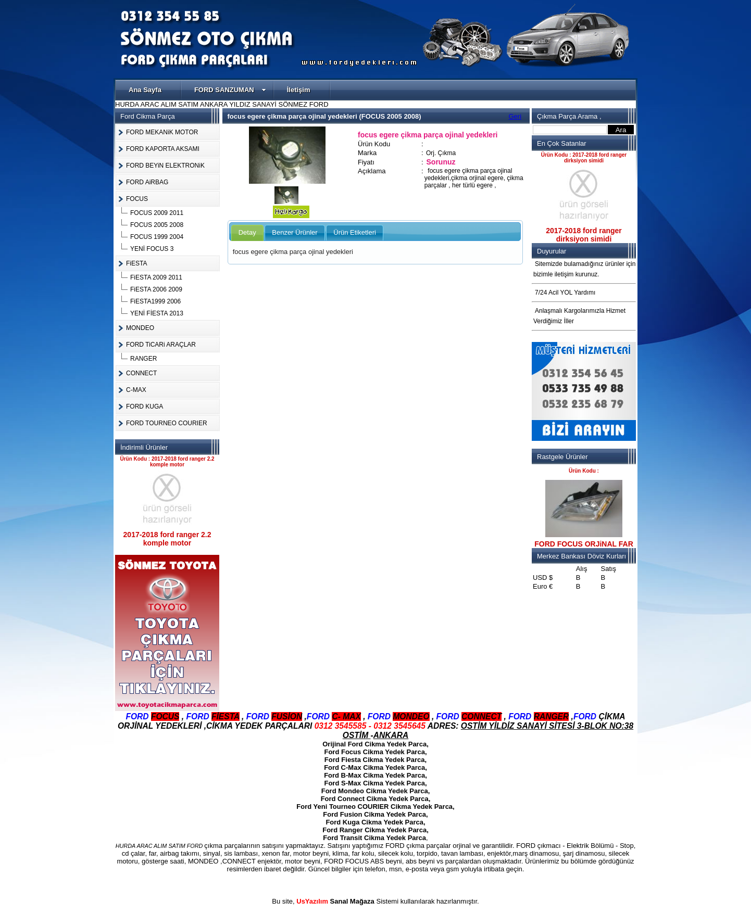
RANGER (143, 358)
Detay (247, 232)
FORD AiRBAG (147, 182)
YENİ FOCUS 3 (151, 248)
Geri (515, 116)
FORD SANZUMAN (230, 90)
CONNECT (141, 373)
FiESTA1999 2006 (155, 301)
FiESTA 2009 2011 (156, 277)
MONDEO (140, 328)
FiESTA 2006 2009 (156, 289)
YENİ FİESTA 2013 (156, 313)
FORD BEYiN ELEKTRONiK (165, 165)
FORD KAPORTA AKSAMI (162, 149)
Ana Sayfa (145, 90)
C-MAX (136, 389)
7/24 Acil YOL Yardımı (565, 292)
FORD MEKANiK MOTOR (162, 132)
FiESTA (136, 263)
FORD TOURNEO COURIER (166, 423)
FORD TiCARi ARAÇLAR (161, 344)
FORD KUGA (144, 406)
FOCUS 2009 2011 (156, 213)
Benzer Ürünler (294, 232)
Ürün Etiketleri (354, 232)
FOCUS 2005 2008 (156, 224)
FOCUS (137, 198)
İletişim (298, 90)
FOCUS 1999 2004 (156, 236)
